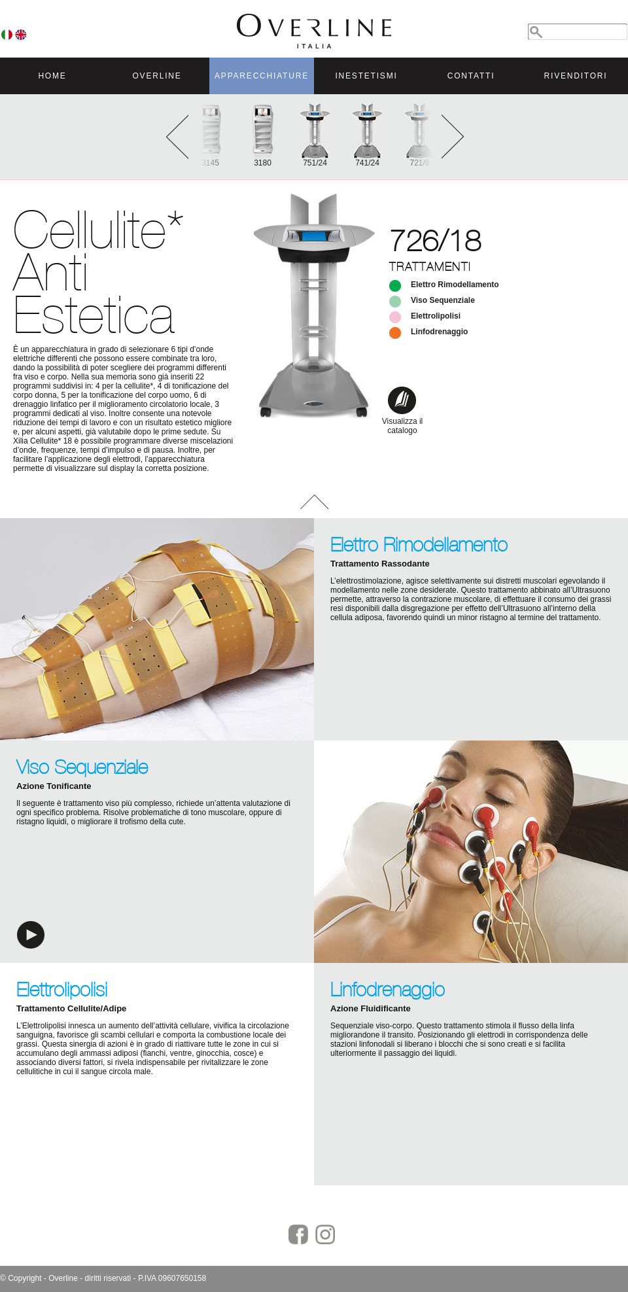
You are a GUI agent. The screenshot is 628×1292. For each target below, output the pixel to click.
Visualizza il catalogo (402, 421)
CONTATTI (471, 75)
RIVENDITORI (576, 75)
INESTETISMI (366, 75)
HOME (52, 75)
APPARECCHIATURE (262, 75)
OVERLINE (156, 75)
